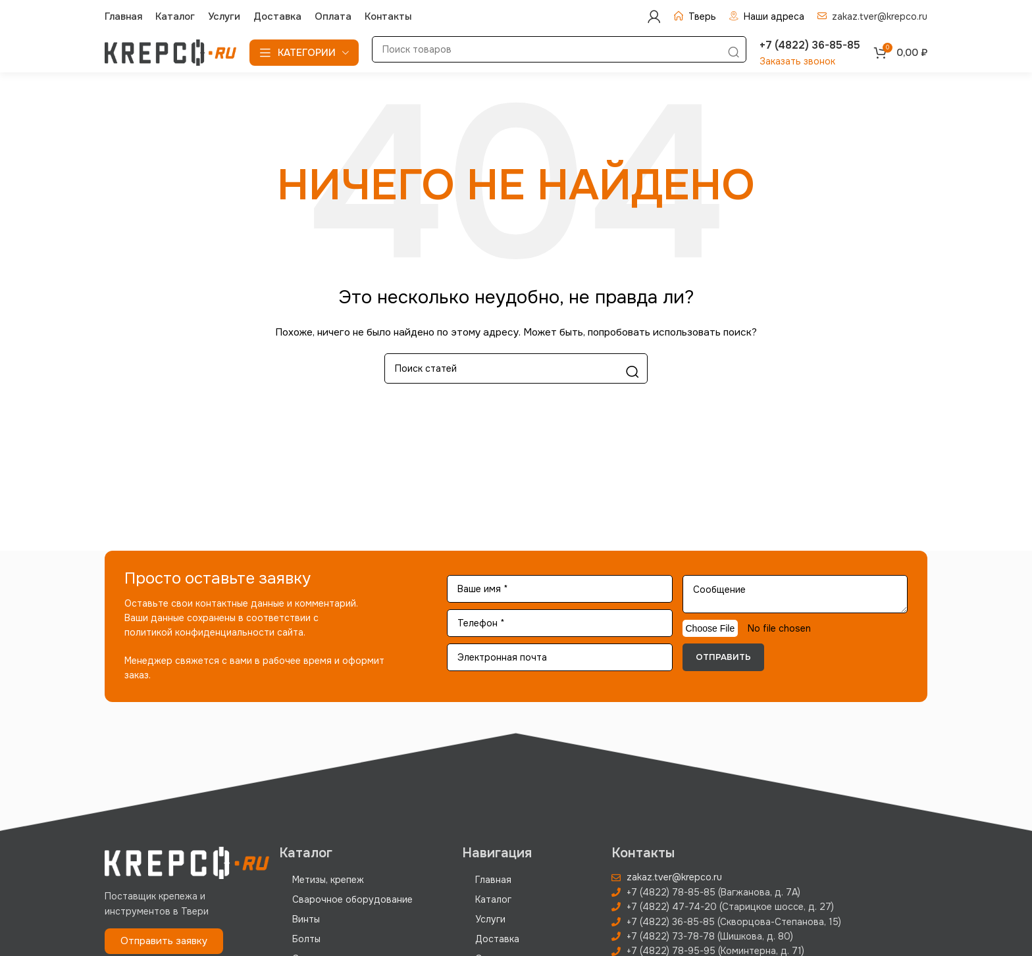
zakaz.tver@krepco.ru (879, 16)
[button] (164, 941)
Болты (306, 939)
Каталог (493, 899)
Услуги (490, 919)
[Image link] (187, 862)
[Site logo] (170, 52)
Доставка (497, 939)
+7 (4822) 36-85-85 (810, 45)
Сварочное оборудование (352, 899)
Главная (493, 880)
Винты (306, 919)
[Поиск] (559, 49)
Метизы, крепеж (328, 880)
